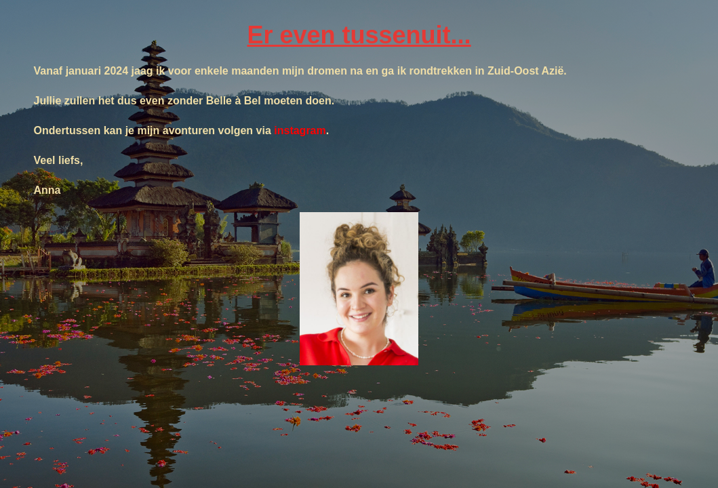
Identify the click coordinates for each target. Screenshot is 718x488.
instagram (299, 130)
